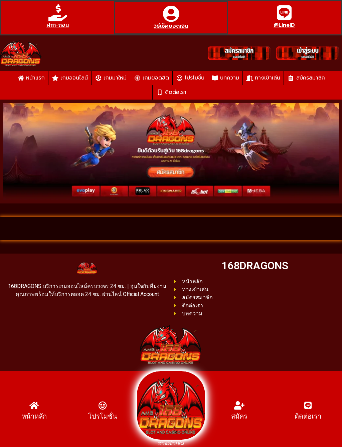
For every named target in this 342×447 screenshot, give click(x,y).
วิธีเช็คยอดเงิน (171, 26)
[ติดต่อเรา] (308, 405)
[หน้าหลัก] (34, 405)
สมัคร (239, 416)
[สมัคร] (239, 405)
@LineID (284, 25)
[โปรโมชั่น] (103, 405)
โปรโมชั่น (102, 416)
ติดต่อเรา (308, 416)
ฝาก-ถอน (57, 25)
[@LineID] (284, 12)
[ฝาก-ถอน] (57, 12)
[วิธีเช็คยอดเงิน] (171, 13)
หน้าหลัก (34, 416)
